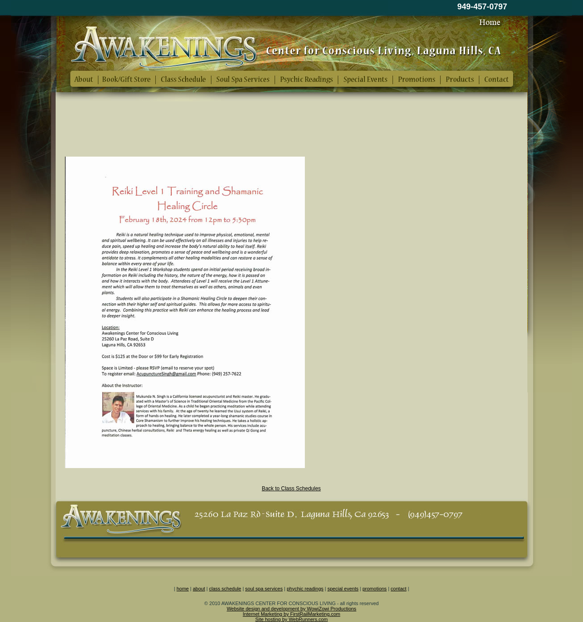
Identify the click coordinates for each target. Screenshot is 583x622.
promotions (374, 588)
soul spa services (264, 588)
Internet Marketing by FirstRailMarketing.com (291, 614)
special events (343, 588)
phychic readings (305, 588)
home (183, 588)
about (199, 588)
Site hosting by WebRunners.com (291, 619)
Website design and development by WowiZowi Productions (291, 608)
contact (398, 588)
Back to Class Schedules (291, 488)
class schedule (225, 588)
